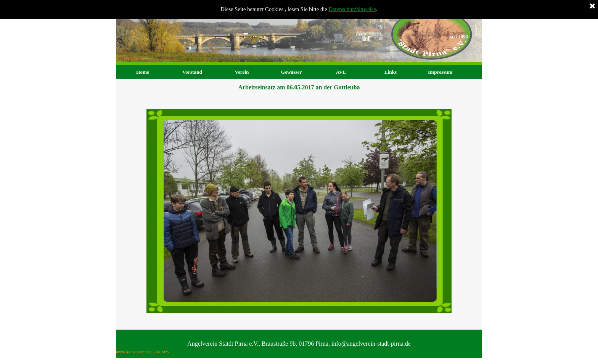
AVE (341, 72)
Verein (242, 72)
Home (142, 72)
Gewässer (291, 72)
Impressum (440, 72)
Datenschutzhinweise (352, 9)
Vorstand (192, 72)
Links (390, 72)
